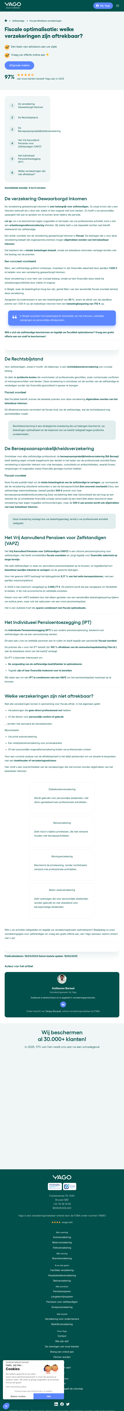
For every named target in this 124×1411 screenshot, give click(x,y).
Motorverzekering (62, 1242)
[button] (6, 1406)
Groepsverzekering (62, 1307)
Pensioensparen (62, 1291)
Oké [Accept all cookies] (25, 1396)
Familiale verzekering (61, 1270)
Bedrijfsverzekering (62, 1324)
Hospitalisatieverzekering (62, 1275)
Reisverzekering (62, 1280)
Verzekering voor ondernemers (62, 1318)
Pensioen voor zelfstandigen (62, 1301)
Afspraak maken (19, 65)
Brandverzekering (62, 1258)
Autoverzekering (62, 1237)
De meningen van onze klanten (62, 1346)
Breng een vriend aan (62, 1351)
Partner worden (62, 1357)
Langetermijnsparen (62, 1296)
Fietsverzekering (62, 1247)
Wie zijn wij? (62, 1341)
